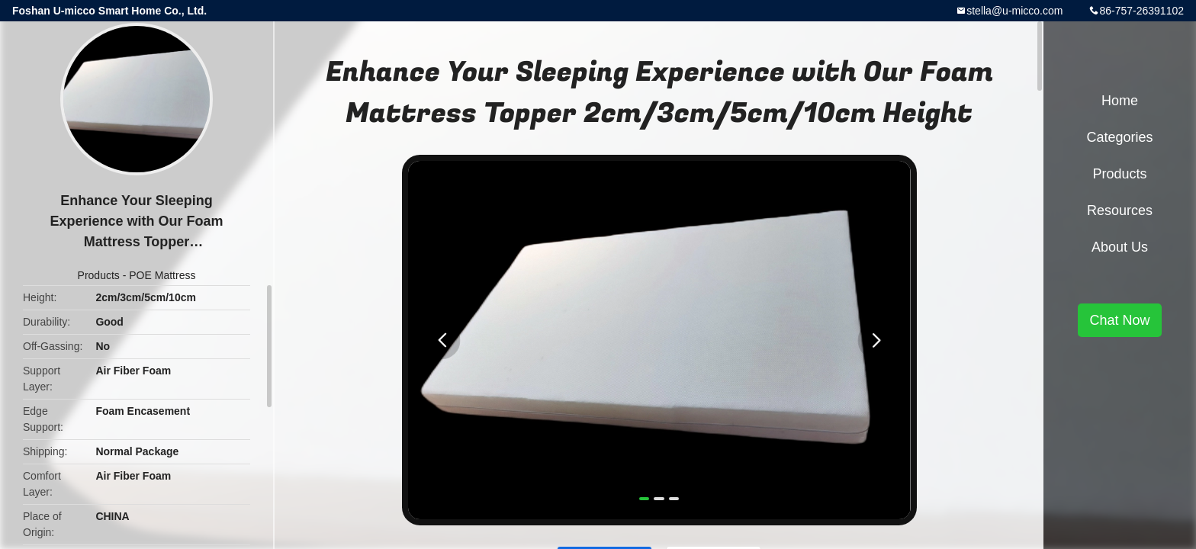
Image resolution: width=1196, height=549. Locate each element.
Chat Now (1119, 320)
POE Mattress (162, 275)
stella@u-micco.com (1014, 11)
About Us (1120, 247)
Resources (1120, 210)
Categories (1119, 137)
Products (99, 275)
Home (1119, 100)
